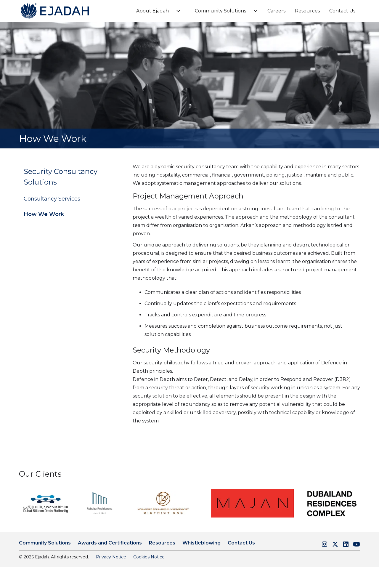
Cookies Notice (149, 557)
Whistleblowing (201, 543)
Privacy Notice (111, 557)
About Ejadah (152, 11)
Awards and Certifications (110, 543)
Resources (307, 11)
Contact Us (342, 11)
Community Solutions (220, 11)
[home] (54, 11)
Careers (276, 11)
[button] (156, 11)
